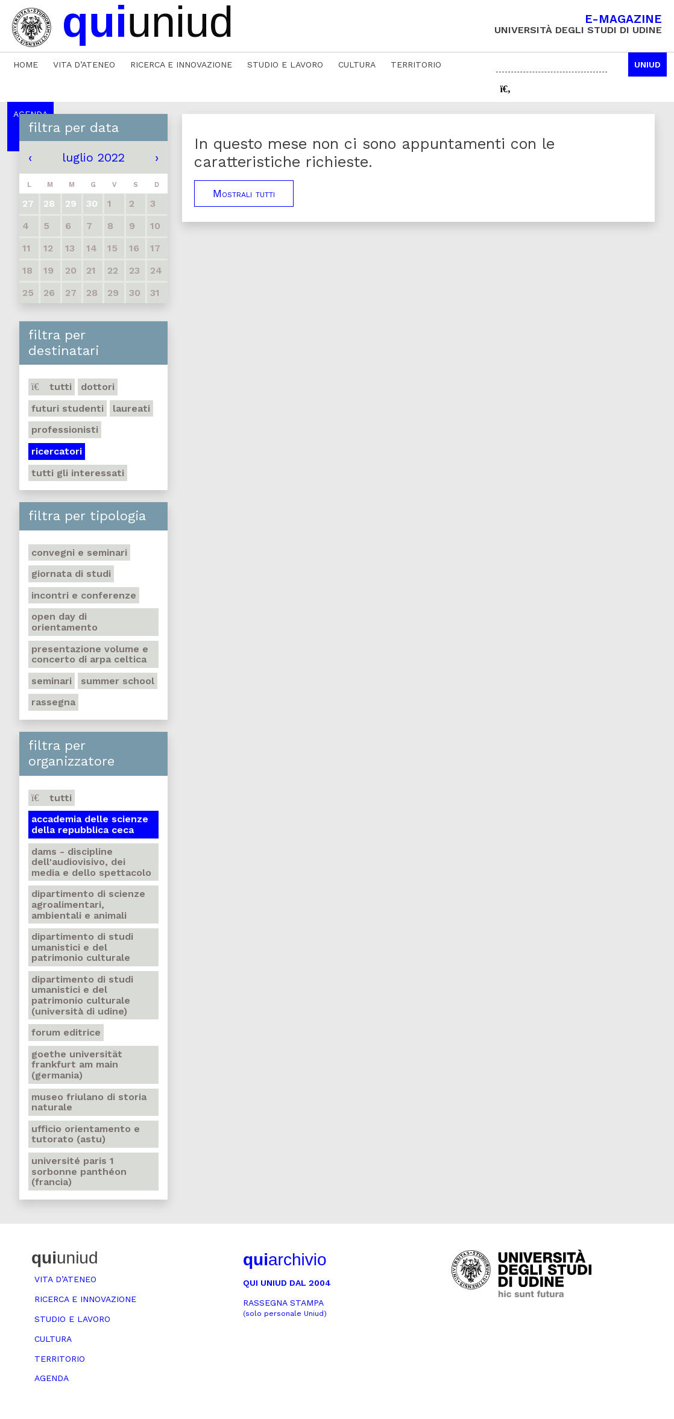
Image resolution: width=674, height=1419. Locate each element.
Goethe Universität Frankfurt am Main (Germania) (76, 1064)
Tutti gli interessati (77, 473)
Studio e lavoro (285, 64)
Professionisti (64, 429)
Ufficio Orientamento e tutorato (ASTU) (85, 1134)
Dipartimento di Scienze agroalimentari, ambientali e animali (88, 904)
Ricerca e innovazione (181, 64)
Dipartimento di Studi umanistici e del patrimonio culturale (82, 947)
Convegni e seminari (79, 552)
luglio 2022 (93, 157)
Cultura (357, 64)
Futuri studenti (67, 408)
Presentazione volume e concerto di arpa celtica (89, 654)
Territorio (416, 64)
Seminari (51, 681)
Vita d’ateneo (84, 64)
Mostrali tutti (244, 193)
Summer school (117, 681)
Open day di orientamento (64, 622)
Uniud (647, 64)
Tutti (51, 386)
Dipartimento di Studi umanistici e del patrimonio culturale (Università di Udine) (82, 995)
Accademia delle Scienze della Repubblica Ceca (89, 824)
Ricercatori (56, 451)
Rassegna (53, 702)
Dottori (98, 386)
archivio (284, 1259)
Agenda (51, 1378)
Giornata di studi (71, 573)
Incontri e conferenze (83, 595)
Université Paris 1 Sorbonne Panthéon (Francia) (79, 1171)
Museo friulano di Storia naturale (88, 1102)
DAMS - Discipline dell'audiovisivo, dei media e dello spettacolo (91, 862)
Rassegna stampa (285, 1308)
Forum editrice (66, 1032)
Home (25, 64)
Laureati (131, 408)
